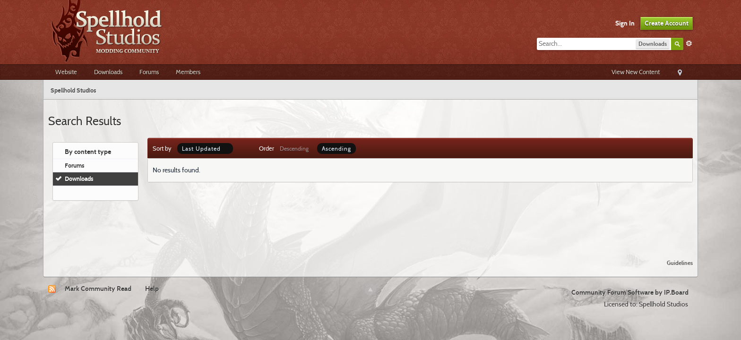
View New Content (636, 72)
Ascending (336, 148)
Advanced (689, 43)
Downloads (108, 72)
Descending (294, 148)
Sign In (625, 23)
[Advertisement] (370, 226)
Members (188, 72)
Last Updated (205, 148)
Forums (149, 72)
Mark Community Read (98, 288)
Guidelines (680, 262)
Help (152, 288)
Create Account (667, 23)
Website (66, 72)
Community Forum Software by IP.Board (630, 292)
